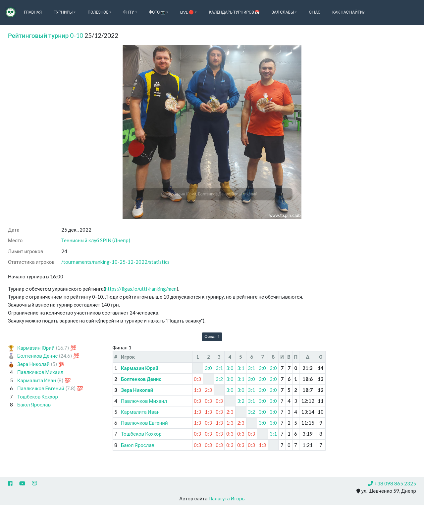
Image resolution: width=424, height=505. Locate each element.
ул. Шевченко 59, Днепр (386, 491)
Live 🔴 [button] (187, 12)
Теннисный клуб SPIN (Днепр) (95, 240)
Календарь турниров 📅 (234, 12)
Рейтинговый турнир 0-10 (45, 35)
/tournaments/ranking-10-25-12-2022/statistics (115, 262)
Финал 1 (212, 336)
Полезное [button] (97, 12)
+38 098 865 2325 (392, 483)
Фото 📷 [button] (157, 12)
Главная (33, 12)
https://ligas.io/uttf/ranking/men (141, 289)
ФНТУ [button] (128, 12)
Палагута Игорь (226, 498)
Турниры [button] (63, 12)
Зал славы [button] (283, 12)
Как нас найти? (348, 12)
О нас (314, 12)
